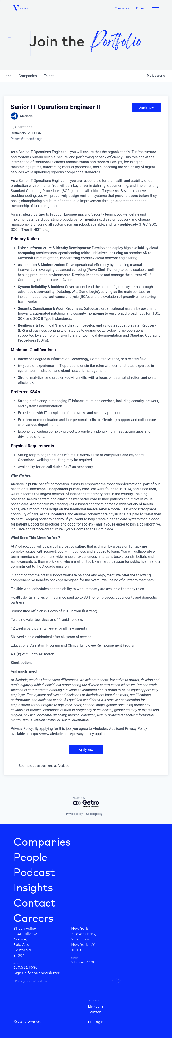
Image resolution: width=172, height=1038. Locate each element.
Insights (33, 888)
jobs (7, 76)
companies (28, 76)
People (140, 8)
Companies (122, 8)
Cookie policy (94, 814)
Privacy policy (74, 814)
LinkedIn (95, 1006)
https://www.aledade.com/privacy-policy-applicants (71, 734)
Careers (33, 918)
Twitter (94, 1012)
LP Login (95, 1022)
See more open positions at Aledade (44, 766)
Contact (34, 903)
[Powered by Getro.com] (86, 802)
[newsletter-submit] (116, 981)
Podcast (34, 873)
